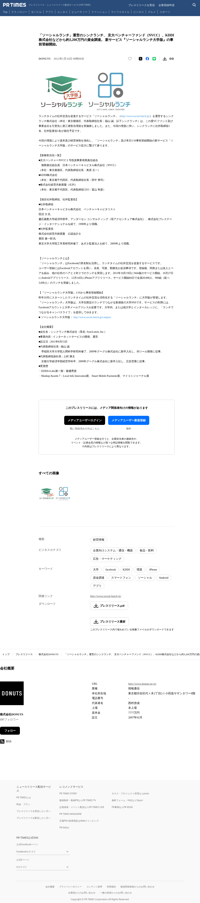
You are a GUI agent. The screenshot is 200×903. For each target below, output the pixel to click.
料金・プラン (23, 804)
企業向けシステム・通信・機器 (113, 550)
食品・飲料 (147, 550)
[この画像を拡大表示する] (55, 493)
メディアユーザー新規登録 (129, 420)
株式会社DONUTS (49, 654)
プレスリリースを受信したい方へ (33, 811)
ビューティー (80, 12)
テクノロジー (19, 12)
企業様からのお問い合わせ (81, 892)
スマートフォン (121, 577)
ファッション (99, 12)
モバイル (36, 12)
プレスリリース (24, 654)
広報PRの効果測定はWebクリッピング (79, 820)
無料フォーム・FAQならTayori (127, 800)
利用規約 (111, 886)
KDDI (126, 569)
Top (5, 12)
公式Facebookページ (27, 844)
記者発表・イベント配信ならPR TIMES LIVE (81, 807)
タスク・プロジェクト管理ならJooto (130, 793)
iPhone (153, 569)
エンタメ (62, 12)
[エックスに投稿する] (141, 59)
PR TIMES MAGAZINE (70, 814)
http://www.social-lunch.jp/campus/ (92, 317)
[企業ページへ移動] (12, 694)
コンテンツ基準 (94, 886)
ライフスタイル (120, 12)
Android (163, 577)
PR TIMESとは (23, 797)
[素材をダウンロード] (165, 59)
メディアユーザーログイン (85, 420)
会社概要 (50, 886)
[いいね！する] (130, 59)
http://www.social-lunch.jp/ (135, 116)
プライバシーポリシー (70, 886)
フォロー (10, 730)
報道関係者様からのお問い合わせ (137, 886)
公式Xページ (22, 859)
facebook (110, 569)
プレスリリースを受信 (141, 5)
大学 (96, 569)
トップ (6, 654)
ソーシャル (145, 577)
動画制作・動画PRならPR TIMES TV (77, 800)
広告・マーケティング (107, 558)
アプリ (49, 12)
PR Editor (64, 827)
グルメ (152, 12)
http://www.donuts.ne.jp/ (142, 683)
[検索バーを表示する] (194, 5)
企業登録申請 (166, 5)
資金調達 (98, 577)
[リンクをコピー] (172, 59)
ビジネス (138, 12)
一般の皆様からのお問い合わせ (116, 892)
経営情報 (98, 539)
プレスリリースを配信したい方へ (33, 817)
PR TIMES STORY (68, 793)
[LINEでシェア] (154, 59)
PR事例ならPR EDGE (122, 807)
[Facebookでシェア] (147, 59)
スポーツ (164, 12)
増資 (139, 569)
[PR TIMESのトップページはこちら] (47, 5)
